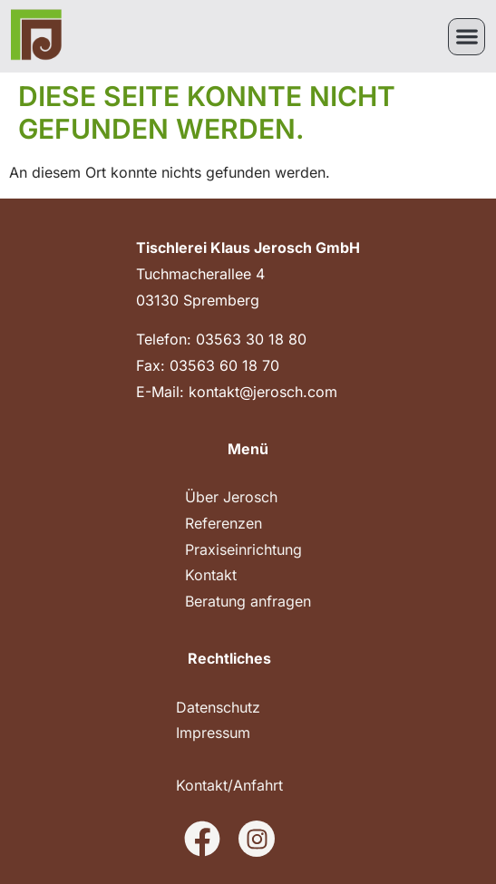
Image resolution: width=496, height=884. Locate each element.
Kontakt (211, 575)
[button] (466, 36)
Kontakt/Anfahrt (229, 785)
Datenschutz (218, 707)
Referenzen (223, 523)
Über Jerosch (231, 497)
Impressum (213, 733)
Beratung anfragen (248, 601)
